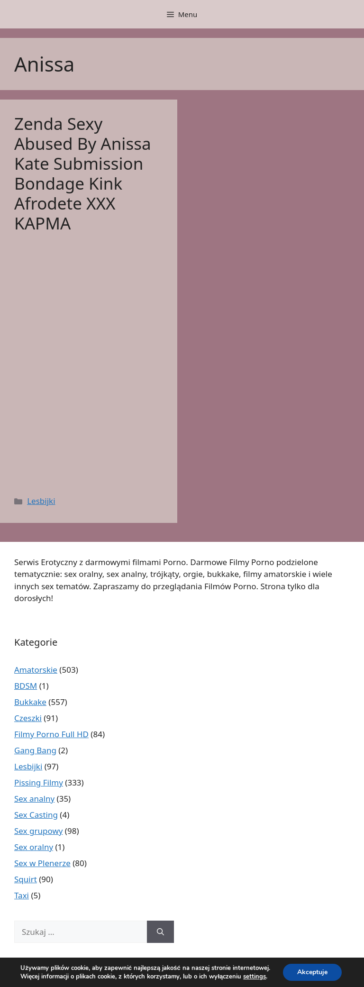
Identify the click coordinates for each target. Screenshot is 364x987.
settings (254, 976)
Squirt (25, 879)
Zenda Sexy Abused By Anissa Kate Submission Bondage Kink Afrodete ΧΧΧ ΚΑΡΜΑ (82, 173)
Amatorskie (35, 669)
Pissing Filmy (38, 782)
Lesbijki (41, 500)
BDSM (25, 685)
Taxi (21, 895)
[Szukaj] (160, 932)
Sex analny (34, 798)
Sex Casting (36, 814)
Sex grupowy (38, 830)
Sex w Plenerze (42, 863)
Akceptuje (312, 972)
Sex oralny (33, 846)
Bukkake (30, 701)
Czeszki (28, 718)
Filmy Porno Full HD (51, 734)
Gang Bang (35, 750)
